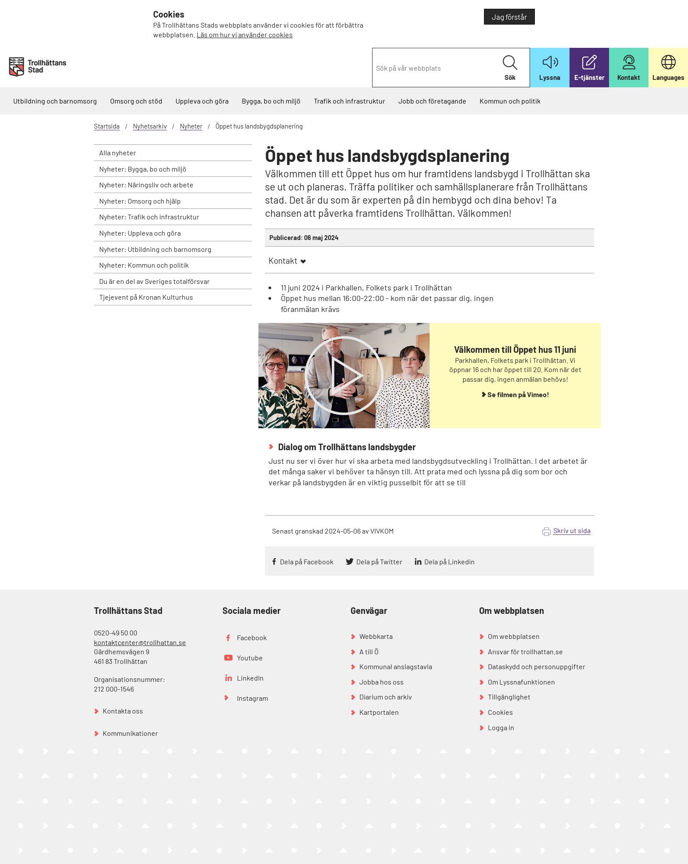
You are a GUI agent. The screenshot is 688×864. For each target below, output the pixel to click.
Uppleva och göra (202, 101)
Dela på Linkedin (449, 561)
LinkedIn (250, 678)
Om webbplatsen (514, 636)
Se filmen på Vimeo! (518, 394)
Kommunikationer (130, 733)
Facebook (252, 637)
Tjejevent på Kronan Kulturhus (146, 297)
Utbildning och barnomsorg (55, 101)
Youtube (250, 657)
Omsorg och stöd (136, 101)
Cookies (500, 712)
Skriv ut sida (572, 530)
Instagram (252, 698)
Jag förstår (509, 16)
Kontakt (283, 260)
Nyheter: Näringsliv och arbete (146, 184)
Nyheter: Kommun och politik (144, 265)
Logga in (501, 727)
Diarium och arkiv (385, 696)
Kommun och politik (510, 101)
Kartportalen (379, 712)
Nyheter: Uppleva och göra (140, 233)
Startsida (107, 126)
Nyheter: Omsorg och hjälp (140, 201)
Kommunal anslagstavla (395, 666)
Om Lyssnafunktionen (521, 682)
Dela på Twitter (379, 561)
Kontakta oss (123, 710)
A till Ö (369, 651)
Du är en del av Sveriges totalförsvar (154, 281)
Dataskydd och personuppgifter (536, 666)
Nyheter (191, 126)
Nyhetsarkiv (150, 126)
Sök (510, 68)
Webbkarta (376, 636)
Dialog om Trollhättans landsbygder (346, 446)
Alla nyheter (117, 152)
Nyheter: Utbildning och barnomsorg (155, 249)
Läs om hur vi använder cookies (245, 34)
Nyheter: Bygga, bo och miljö (142, 169)
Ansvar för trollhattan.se (525, 651)
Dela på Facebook (306, 561)
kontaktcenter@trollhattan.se (140, 642)
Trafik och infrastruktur (349, 101)
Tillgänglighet (509, 696)
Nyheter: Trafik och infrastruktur (149, 216)
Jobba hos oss (381, 682)
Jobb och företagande (432, 101)
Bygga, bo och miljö (271, 101)
